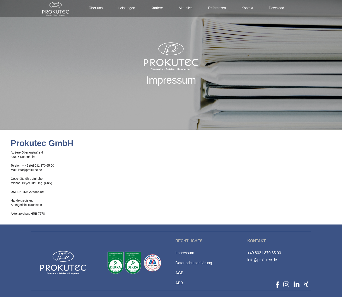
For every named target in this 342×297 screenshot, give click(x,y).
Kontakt (247, 8)
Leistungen (126, 8)
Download (276, 8)
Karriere (157, 8)
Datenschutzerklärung (193, 263)
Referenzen (217, 8)
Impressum (184, 253)
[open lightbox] (115, 262)
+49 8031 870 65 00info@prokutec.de (264, 256)
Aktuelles (185, 8)
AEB (179, 283)
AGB (179, 273)
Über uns (96, 8)
